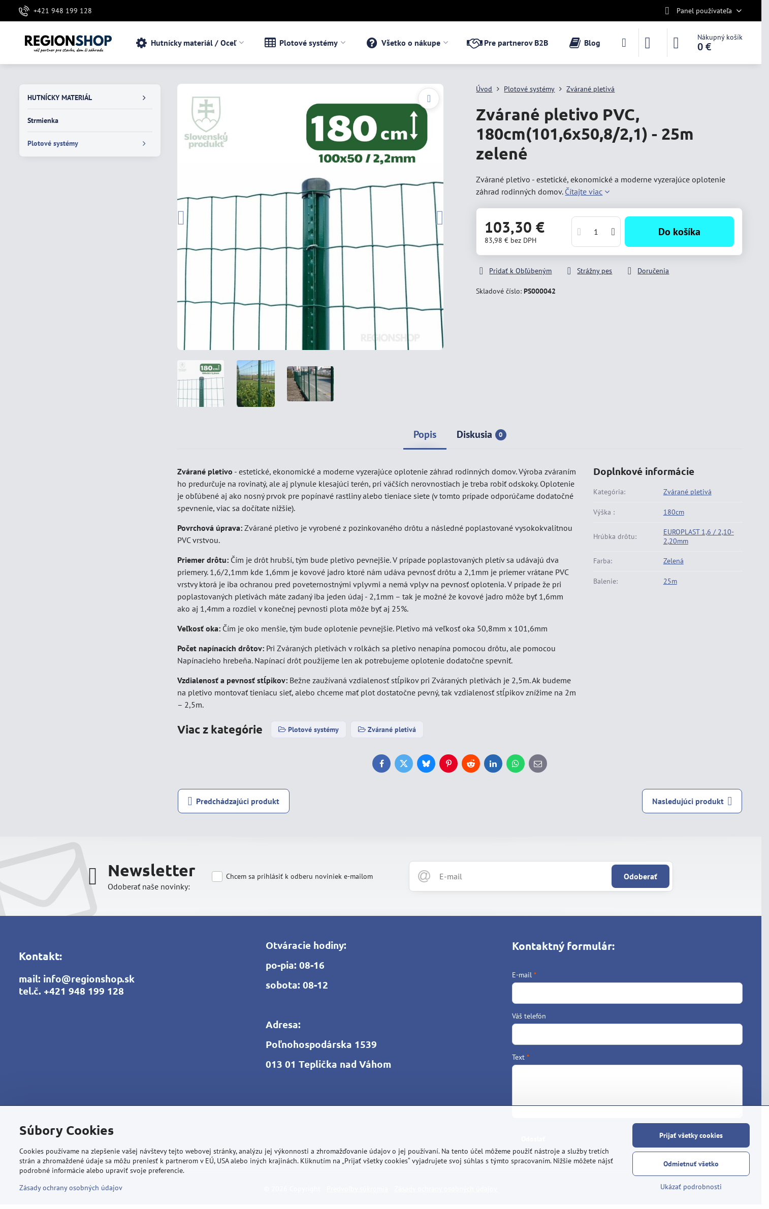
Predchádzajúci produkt (234, 801)
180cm (673, 512)
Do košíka (679, 231)
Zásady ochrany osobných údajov (70, 1187)
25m (670, 581)
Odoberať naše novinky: (149, 886)
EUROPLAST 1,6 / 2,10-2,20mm (698, 536)
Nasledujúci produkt (692, 801)
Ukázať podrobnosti (691, 1186)
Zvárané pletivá (687, 491)
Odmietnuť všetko (691, 1163)
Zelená (673, 560)
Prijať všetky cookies (691, 1135)
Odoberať (640, 876)
